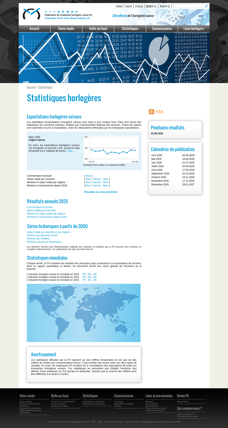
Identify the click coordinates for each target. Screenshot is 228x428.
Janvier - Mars (100, 179)
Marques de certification (30, 408)
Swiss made (66, 28)
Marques (149, 401)
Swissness (24, 406)
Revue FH (183, 395)
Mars (88, 175)
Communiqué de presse (40, 207)
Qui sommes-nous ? (189, 408)
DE (95, 274)
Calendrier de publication (94, 404)
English (128, 6)
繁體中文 (151, 6)
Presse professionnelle (156, 408)
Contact (119, 6)
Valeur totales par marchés (41, 210)
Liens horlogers (194, 28)
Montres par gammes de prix (42, 235)
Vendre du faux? (58, 404)
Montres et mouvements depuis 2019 (47, 217)
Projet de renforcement (30, 404)
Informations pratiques (124, 404)
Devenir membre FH (186, 414)
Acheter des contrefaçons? (63, 401)
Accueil (34, 28)
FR (84, 274)
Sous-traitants (152, 404)
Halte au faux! (98, 28)
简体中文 (165, 6)
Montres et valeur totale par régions (46, 213)
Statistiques (130, 28)
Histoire (117, 406)
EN (89, 274)
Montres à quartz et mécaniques (44, 241)
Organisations (152, 406)
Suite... (71, 150)
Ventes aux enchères (155, 410)
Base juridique (26, 401)
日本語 (139, 6)
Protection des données (187, 416)
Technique (118, 401)
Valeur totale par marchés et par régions (48, 232)
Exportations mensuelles (94, 401)
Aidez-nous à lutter (59, 406)
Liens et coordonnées (159, 395)
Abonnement (183, 401)
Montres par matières (38, 238)
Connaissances (162, 28)
